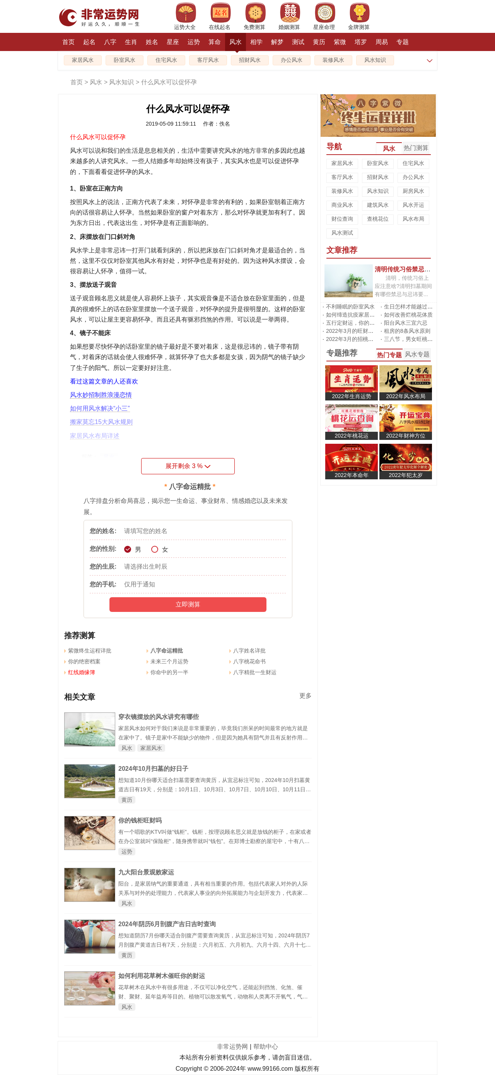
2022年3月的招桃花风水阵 (358, 339)
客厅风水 (208, 60)
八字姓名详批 (247, 650)
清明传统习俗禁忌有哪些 (409, 269)
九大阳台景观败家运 (146, 872)
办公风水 (291, 60)
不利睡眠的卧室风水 (350, 306)
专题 (402, 42)
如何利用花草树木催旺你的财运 (161, 976)
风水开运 (413, 205)
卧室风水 (124, 60)
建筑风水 (378, 205)
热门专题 (389, 355)
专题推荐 (341, 353)
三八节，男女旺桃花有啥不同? (420, 339)
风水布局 (413, 219)
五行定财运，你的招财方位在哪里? (368, 323)
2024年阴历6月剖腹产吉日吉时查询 (167, 924)
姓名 (152, 42)
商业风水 (342, 205)
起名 (89, 42)
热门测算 (416, 148)
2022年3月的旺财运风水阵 (358, 331)
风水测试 (342, 233)
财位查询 (342, 219)
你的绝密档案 (82, 661)
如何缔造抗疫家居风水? (354, 315)
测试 (298, 42)
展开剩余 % (188, 466)
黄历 (319, 42)
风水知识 (375, 60)
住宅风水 (166, 60)
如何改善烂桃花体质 (408, 315)
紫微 (340, 42)
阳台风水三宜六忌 (405, 323)
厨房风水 (413, 191)
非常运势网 (232, 1046)
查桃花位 (378, 219)
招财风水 (250, 60)
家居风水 (83, 60)
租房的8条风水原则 (407, 331)
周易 (382, 42)
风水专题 (417, 354)
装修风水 (333, 60)
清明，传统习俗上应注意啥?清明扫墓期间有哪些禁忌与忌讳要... (403, 286)
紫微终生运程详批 (87, 650)
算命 (214, 42)
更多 (305, 695)
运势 (194, 42)
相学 (256, 42)
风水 (235, 45)
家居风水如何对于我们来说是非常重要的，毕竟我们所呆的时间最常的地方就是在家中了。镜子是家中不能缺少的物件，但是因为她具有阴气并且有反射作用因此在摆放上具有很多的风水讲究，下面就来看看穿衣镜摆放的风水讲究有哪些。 (213, 737)
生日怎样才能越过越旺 (411, 306)
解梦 (277, 42)
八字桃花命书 (247, 661)
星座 (173, 42)
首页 (68, 42)
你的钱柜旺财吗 (140, 820)
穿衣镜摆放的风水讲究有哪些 (158, 717)
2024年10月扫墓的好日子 (153, 768)
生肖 (131, 42)
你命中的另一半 (167, 672)
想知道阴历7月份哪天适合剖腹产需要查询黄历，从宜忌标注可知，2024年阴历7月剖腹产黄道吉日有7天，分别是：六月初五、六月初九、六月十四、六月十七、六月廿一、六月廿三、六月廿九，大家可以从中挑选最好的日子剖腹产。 (214, 944)
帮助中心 (265, 1046)
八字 (110, 42)
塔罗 (361, 42)
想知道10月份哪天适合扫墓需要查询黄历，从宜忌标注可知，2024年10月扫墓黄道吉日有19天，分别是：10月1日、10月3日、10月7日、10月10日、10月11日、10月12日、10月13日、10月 (214, 789)
